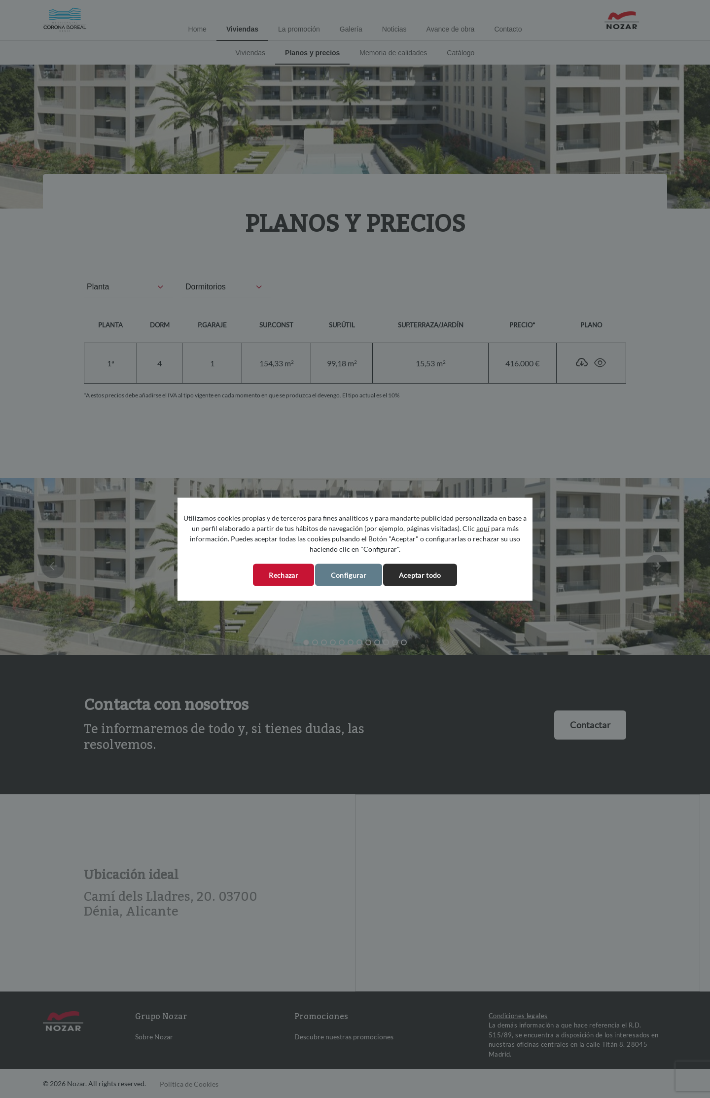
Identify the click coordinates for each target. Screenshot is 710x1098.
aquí (483, 528)
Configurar (348, 574)
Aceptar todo (420, 574)
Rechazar (283, 574)
